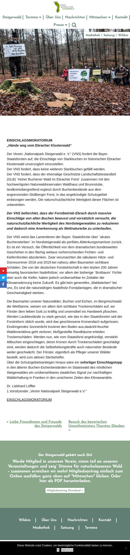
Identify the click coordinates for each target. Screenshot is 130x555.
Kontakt (121, 17)
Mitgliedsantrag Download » (65, 490)
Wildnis (123, 35)
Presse (58, 25)
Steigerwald (11, 17)
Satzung (109, 35)
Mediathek (93, 35)
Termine (31, 17)
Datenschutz (67, 550)
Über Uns (53, 17)
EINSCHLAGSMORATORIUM (29, 399)
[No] (125, 548)
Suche (74, 25)
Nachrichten (75, 17)
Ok (58, 550)
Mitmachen (98, 17)
